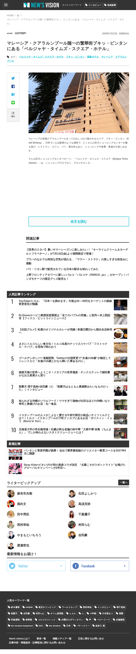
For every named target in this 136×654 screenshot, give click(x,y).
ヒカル (72, 618)
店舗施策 (120, 624)
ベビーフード (103, 624)
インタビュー (94, 5)
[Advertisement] (79, 190)
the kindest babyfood (22, 630)
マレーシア (107, 56)
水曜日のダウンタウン (72, 624)
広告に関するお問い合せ (79, 643)
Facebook (88, 570)
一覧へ (122, 484)
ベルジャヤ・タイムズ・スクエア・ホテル (41, 56)
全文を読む (78, 222)
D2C (41, 630)
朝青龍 (28, 624)
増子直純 (120, 612)
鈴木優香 (15, 612)
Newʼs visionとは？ (17, 643)
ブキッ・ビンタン (75, 56)
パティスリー (83, 630)
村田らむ (40, 618)
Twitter (23, 570)
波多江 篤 (100, 630)
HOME (10, 15)
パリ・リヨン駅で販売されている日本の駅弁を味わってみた (62, 270)
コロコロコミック (46, 624)
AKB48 (29, 612)
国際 (121, 618)
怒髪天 (14, 618)
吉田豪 (26, 618)
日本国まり (107, 618)
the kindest (54, 630)
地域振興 (111, 5)
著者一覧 (36, 643)
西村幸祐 (87, 612)
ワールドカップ (69, 612)
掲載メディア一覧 (53, 643)
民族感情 (15, 624)
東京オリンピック (47, 612)
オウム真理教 (56, 618)
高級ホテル (93, 56)
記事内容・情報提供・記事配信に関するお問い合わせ (35, 647)
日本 (68, 630)
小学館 (93, 618)
